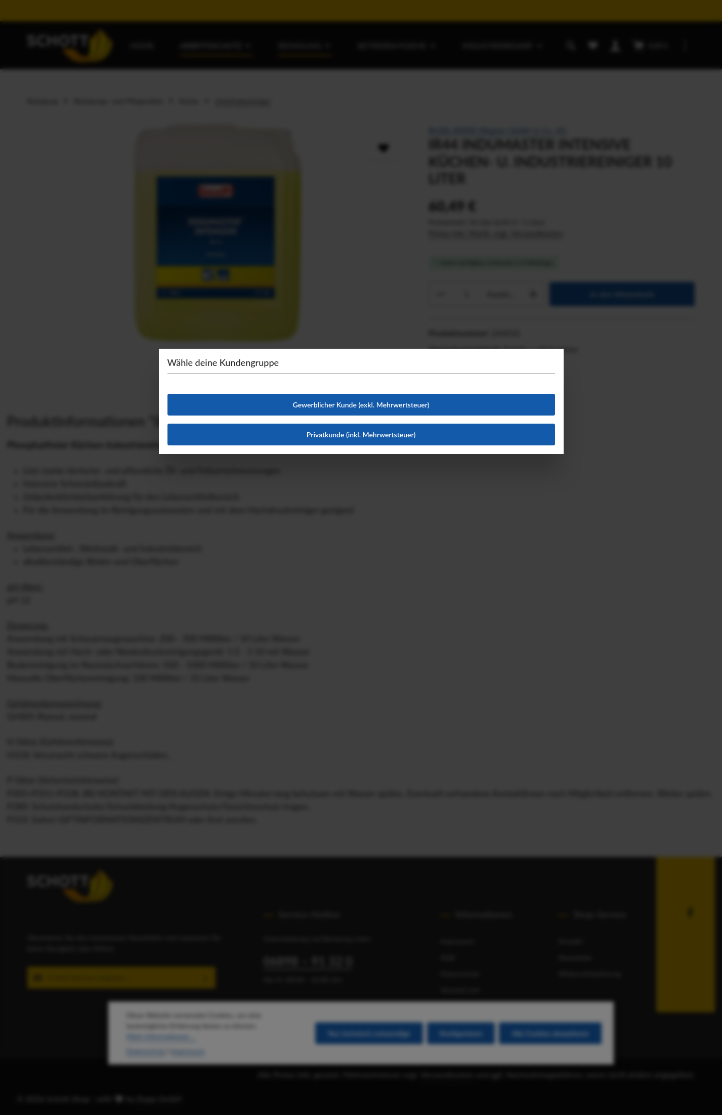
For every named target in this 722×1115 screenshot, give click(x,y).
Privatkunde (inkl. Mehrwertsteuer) (361, 434)
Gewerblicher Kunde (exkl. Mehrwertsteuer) (361, 404)
